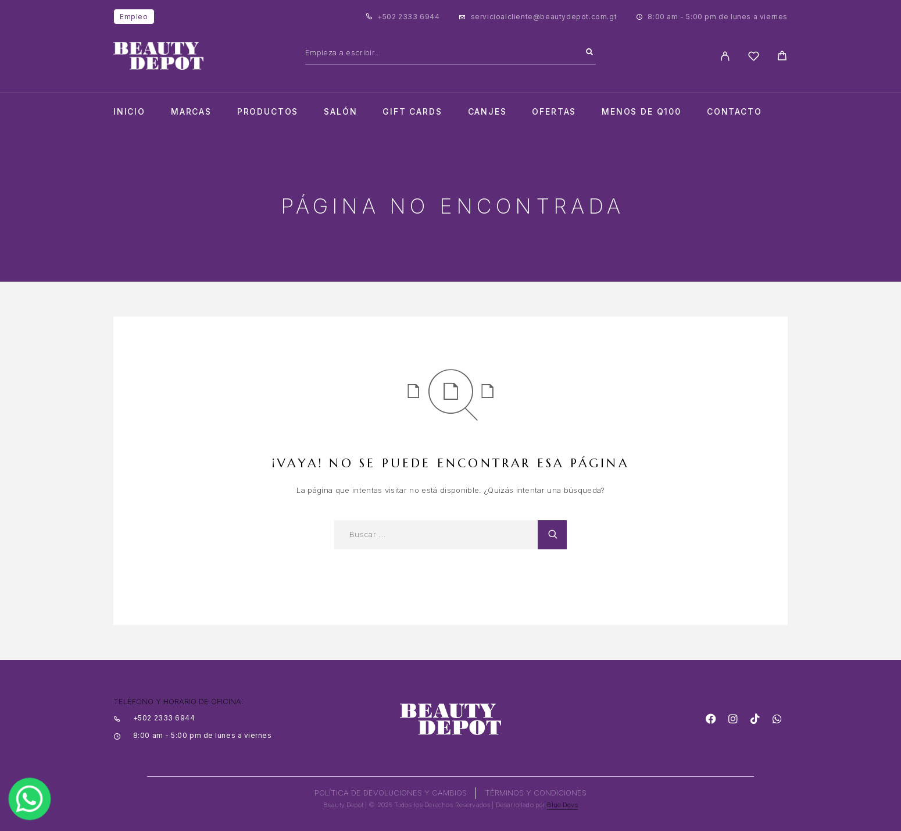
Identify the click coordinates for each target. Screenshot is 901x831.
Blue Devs (562, 805)
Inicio (129, 111)
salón (340, 111)
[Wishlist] (753, 57)
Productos (267, 111)
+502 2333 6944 (408, 16)
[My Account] (725, 56)
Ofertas (554, 111)
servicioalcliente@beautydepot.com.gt (544, 16)
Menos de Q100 (641, 111)
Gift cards (412, 111)
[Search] (589, 52)
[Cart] (782, 57)
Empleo (134, 16)
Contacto (734, 111)
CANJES (487, 111)
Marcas (191, 111)
